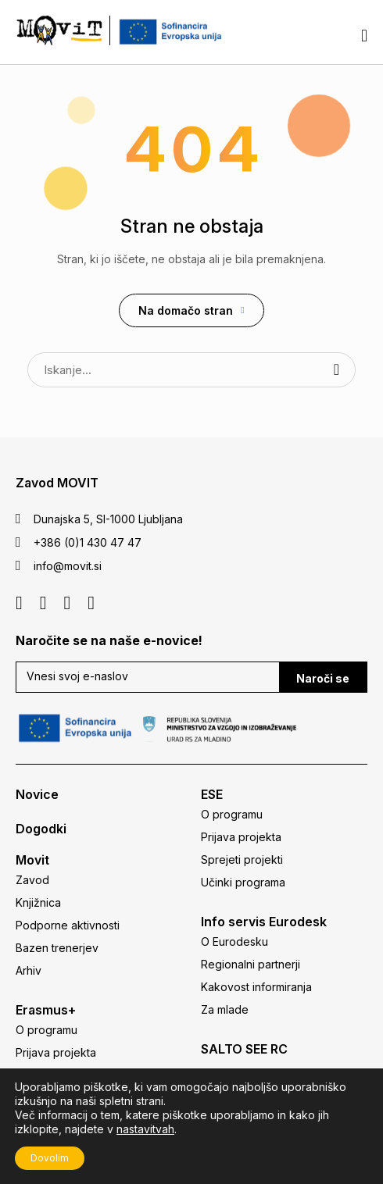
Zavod (32, 879)
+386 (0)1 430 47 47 (87, 542)
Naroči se (322, 678)
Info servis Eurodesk (264, 921)
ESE (212, 794)
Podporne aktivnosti (68, 925)
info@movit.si (68, 565)
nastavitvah (145, 1129)
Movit (32, 860)
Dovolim (49, 1158)
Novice (37, 794)
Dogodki (41, 828)
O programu (46, 1029)
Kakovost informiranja (256, 986)
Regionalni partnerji (250, 964)
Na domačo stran (185, 310)
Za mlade (225, 1009)
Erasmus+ (46, 1010)
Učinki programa (243, 882)
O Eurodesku (234, 941)
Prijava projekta (56, 1052)
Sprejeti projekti (242, 859)
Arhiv (28, 970)
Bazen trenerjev (57, 947)
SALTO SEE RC (244, 1049)
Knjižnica (38, 902)
